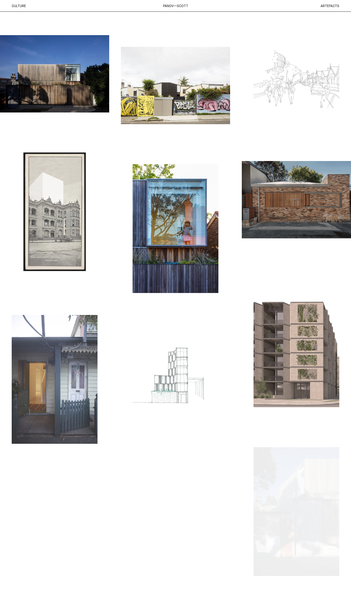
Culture (19, 6)
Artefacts (330, 6)
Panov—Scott (175, 6)
